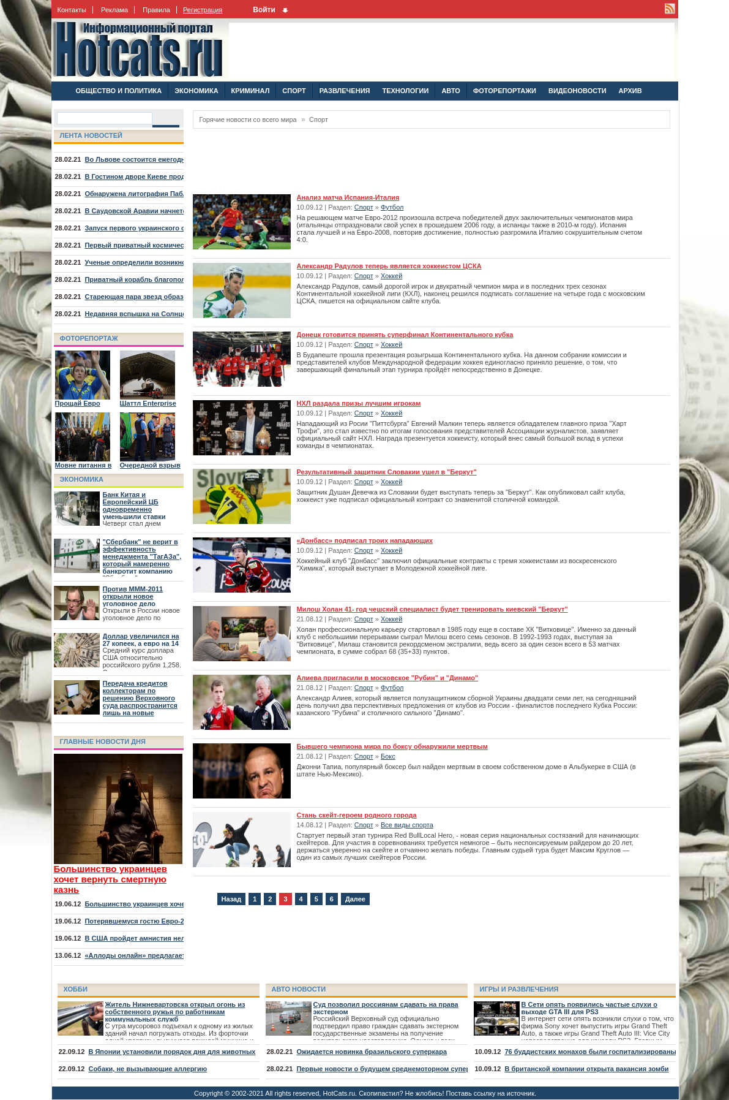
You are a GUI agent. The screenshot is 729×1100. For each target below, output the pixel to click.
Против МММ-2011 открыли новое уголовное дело (133, 596)
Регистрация (202, 9)
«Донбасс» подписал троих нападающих (365, 540)
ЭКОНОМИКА (196, 90)
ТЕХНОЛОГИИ (405, 90)
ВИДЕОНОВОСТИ (577, 90)
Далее (355, 899)
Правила (156, 9)
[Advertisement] (452, 50)
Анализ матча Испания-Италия (348, 197)
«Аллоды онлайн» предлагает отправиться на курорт (174, 955)
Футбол (392, 207)
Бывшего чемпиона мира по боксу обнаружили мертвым (392, 746)
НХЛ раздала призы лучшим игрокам (359, 403)
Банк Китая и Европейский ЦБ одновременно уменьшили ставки (134, 505)
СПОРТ (293, 90)
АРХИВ (630, 90)
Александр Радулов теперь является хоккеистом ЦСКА (389, 266)
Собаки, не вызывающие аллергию (147, 1068)
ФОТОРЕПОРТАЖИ (504, 90)
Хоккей (391, 275)
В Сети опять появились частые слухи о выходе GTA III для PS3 (589, 1008)
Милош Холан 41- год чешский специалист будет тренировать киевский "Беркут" (432, 609)
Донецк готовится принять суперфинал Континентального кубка (405, 334)
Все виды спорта (407, 825)
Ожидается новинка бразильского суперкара (371, 1051)
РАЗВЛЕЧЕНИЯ (344, 91)
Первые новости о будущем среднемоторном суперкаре (390, 1068)
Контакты (72, 9)
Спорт (318, 119)
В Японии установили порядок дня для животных (171, 1051)
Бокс (388, 756)
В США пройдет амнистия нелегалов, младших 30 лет (174, 938)
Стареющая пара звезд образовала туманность (164, 296)
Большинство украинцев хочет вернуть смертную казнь (178, 904)
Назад (232, 899)
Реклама (114, 9)
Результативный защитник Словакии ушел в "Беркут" (387, 472)
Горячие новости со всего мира (248, 119)
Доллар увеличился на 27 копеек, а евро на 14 (141, 639)
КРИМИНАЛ (250, 90)
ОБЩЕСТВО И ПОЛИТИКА (119, 90)
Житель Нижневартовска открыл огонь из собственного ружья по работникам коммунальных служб (175, 1012)
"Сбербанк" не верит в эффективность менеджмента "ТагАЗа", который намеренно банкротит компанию (142, 556)
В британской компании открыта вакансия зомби (586, 1068)
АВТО (450, 90)
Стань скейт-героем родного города (357, 815)
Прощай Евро (77, 403)
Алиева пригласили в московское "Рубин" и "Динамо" (388, 677)
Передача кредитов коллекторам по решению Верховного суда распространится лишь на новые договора (140, 702)
